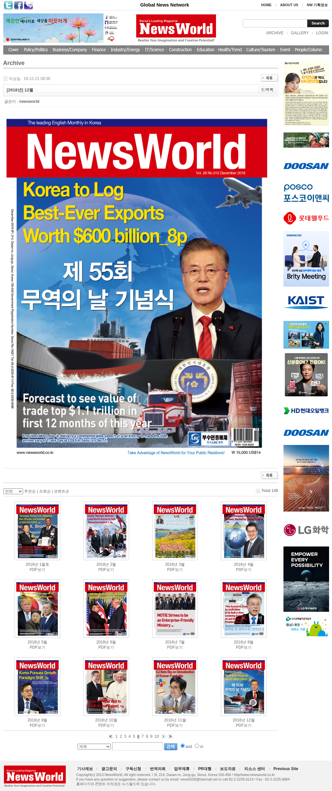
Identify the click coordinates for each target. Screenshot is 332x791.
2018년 (32, 564)
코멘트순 (61, 491)
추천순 (30, 491)
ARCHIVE (274, 33)
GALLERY (300, 33)
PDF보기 (37, 569)
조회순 (45, 491)
